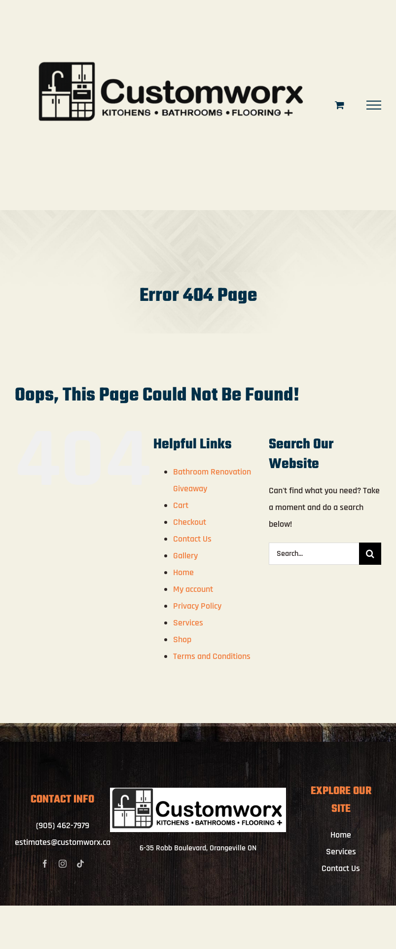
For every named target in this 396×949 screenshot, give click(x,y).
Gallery (185, 555)
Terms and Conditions (212, 656)
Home (183, 572)
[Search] (370, 554)
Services (188, 622)
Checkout (189, 522)
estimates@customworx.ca (62, 842)
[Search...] (314, 554)
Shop (182, 639)
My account (193, 589)
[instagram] (63, 864)
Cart (180, 505)
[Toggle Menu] (374, 105)
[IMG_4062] (198, 792)
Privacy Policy (197, 606)
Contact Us (192, 539)
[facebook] (45, 864)
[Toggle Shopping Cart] (339, 105)
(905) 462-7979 (62, 825)
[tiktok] (80, 864)
